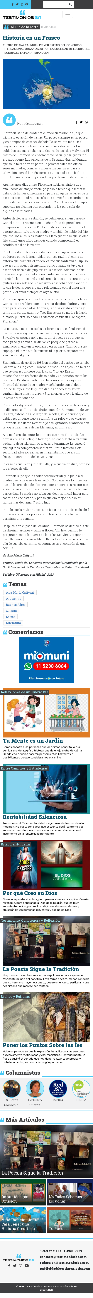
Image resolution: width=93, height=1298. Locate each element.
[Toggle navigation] (67, 14)
